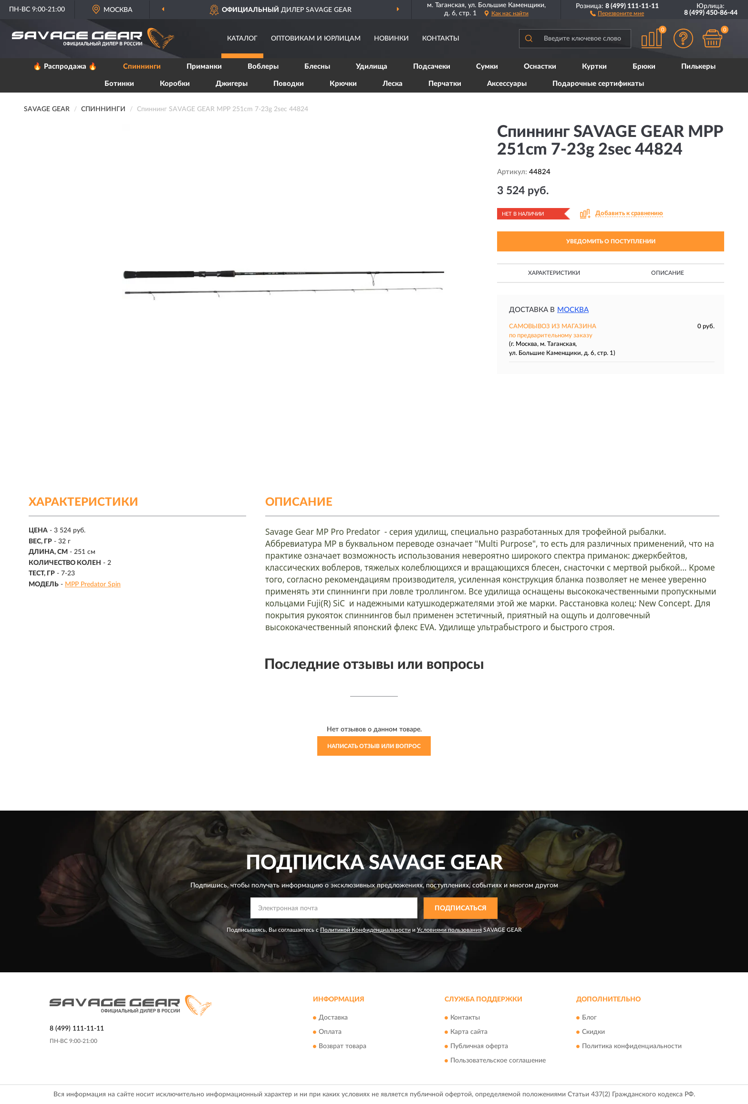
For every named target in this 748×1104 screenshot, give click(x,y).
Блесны (317, 66)
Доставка (333, 1018)
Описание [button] (667, 273)
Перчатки (444, 83)
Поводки (288, 83)
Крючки (343, 83)
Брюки (644, 66)
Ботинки (119, 83)
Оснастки (540, 66)
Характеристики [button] (554, 273)
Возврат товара (342, 1046)
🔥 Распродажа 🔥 (65, 66)
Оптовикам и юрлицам (316, 38)
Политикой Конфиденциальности (365, 930)
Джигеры (232, 83)
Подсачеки (431, 66)
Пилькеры (698, 66)
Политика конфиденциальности (632, 1046)
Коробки (175, 83)
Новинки (391, 38)
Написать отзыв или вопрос (374, 746)
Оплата (330, 1032)
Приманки (204, 66)
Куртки (594, 66)
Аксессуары (507, 83)
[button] (617, 13)
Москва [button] (573, 309)
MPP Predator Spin (93, 584)
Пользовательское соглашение (498, 1061)
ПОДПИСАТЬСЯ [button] (461, 908)
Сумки (487, 66)
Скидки (593, 1032)
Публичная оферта (479, 1046)
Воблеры (263, 66)
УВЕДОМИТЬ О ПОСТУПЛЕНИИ (610, 241)
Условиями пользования (449, 930)
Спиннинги (142, 66)
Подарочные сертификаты (598, 83)
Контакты (440, 38)
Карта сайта (469, 1032)
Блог (589, 1018)
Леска (393, 83)
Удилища (371, 66)
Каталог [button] (242, 38)
